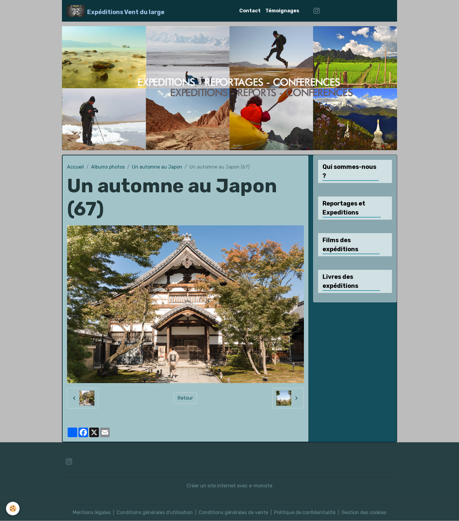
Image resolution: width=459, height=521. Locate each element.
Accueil (75, 167)
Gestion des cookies (363, 512)
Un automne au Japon (157, 167)
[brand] (115, 11)
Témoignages (282, 11)
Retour (185, 398)
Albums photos (108, 167)
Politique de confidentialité (304, 512)
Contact (250, 11)
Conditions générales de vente (233, 512)
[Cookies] (13, 508)
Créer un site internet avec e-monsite (229, 486)
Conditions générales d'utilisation (155, 512)
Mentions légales (92, 512)
